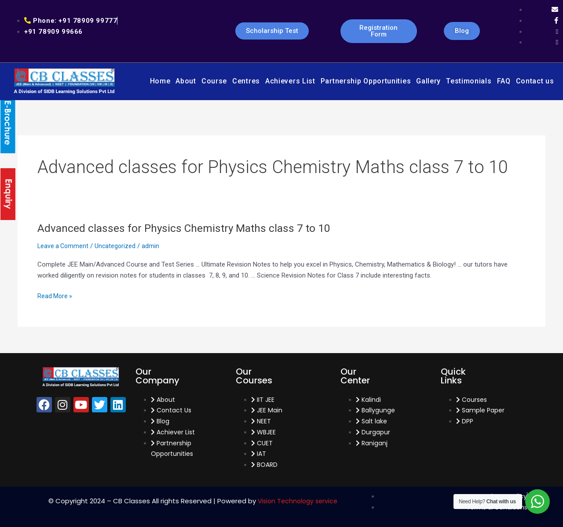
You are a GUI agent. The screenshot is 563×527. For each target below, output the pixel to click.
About (185, 81)
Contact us (535, 81)
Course (214, 81)
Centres (246, 81)
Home (160, 81)
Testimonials (468, 81)
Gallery (428, 81)
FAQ (504, 81)
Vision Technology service (298, 500)
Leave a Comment (64, 246)
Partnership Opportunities (366, 81)
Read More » (55, 296)
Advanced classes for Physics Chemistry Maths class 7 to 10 (189, 228)
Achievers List (290, 81)
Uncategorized (118, 246)
